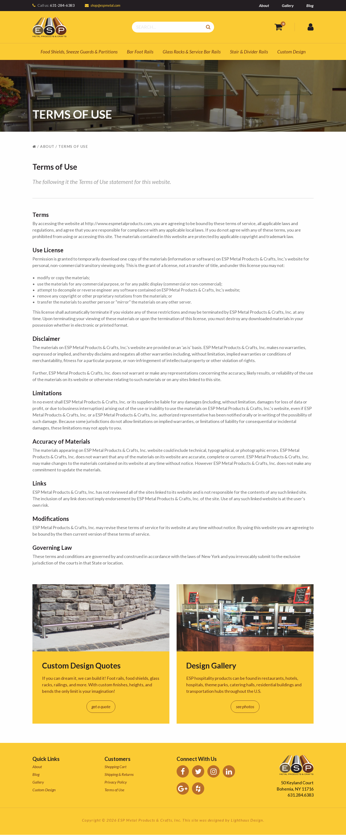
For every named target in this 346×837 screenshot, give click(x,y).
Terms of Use (114, 792)
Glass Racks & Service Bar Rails (192, 51)
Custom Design (291, 51)
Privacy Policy (116, 784)
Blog (310, 5)
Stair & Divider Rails (249, 51)
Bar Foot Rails (140, 51)
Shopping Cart (115, 769)
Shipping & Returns (119, 776)
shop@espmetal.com (106, 5)
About (264, 5)
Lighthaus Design (247, 822)
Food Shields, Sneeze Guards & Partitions (79, 51)
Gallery (288, 5)
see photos (245, 709)
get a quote (101, 709)
